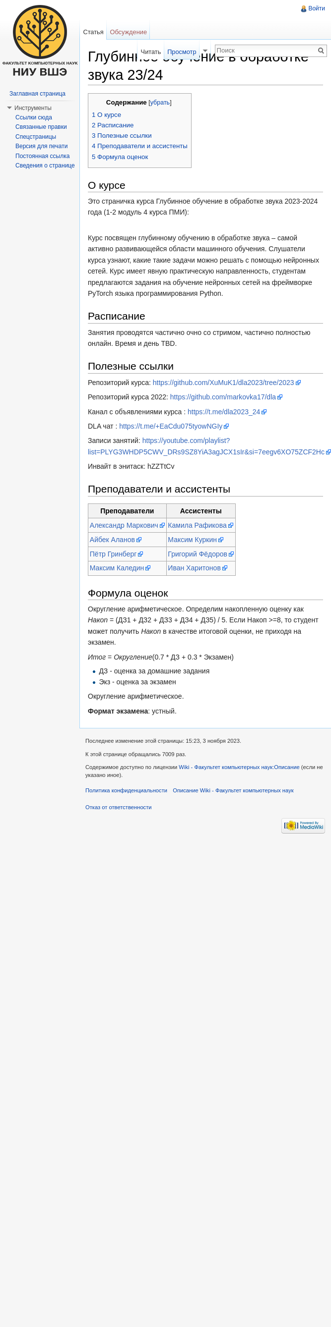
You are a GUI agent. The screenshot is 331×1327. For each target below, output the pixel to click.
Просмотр (181, 51)
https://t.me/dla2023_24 (224, 412)
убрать (160, 102)
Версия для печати (41, 146)
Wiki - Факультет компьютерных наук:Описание (239, 767)
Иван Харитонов (194, 568)
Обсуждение (128, 32)
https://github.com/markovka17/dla (223, 397)
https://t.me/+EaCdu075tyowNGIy (170, 426)
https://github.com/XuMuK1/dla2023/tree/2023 (223, 383)
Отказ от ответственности (118, 807)
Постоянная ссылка (42, 156)
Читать (151, 51)
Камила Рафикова (197, 525)
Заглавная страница (37, 93)
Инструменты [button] (33, 108)
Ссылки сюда (33, 117)
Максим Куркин (192, 540)
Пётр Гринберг (113, 554)
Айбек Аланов (112, 540)
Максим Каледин (117, 568)
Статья (93, 32)
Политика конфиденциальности (126, 790)
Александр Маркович (124, 525)
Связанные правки (41, 126)
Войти (316, 8)
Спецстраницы (35, 136)
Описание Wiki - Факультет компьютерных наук (233, 790)
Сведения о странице (45, 165)
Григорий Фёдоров (197, 554)
